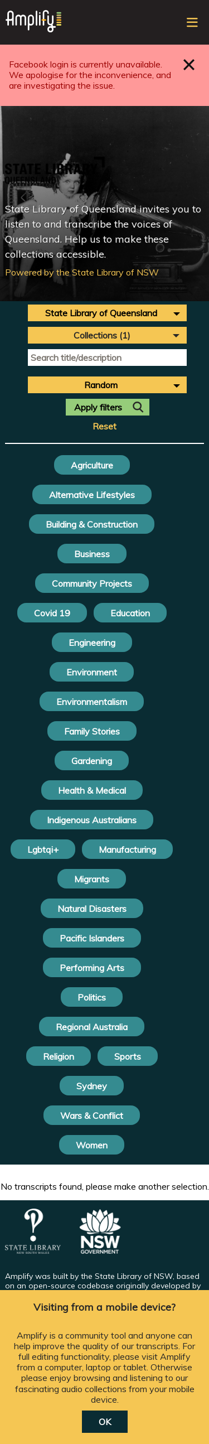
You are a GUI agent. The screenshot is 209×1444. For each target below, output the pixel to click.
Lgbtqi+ (43, 849)
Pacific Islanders (92, 938)
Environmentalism (91, 701)
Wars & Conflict (91, 1115)
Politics (91, 997)
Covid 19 (52, 613)
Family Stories (92, 731)
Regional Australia (92, 1026)
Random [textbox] (101, 384)
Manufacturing (127, 849)
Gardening (91, 760)
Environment (91, 672)
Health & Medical (92, 790)
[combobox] (107, 313)
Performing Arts (92, 967)
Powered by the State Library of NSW (82, 272)
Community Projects (92, 583)
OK (105, 1421)
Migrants (91, 879)
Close (189, 64)
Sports (127, 1056)
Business (92, 553)
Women (92, 1145)
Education (130, 613)
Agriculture (92, 465)
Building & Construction (92, 524)
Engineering (92, 642)
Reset (104, 426)
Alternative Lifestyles (92, 494)
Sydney (91, 1086)
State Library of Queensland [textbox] (101, 312)
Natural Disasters (92, 908)
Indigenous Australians (92, 819)
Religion (58, 1056)
